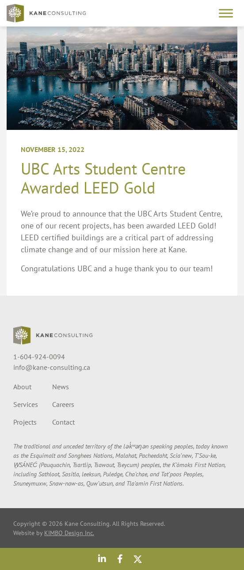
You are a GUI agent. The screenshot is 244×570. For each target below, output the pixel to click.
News (60, 386)
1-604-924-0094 (39, 356)
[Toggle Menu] (226, 13)
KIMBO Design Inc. (69, 532)
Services (25, 404)
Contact (63, 422)
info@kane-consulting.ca (51, 367)
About (22, 386)
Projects (25, 422)
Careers (63, 404)
